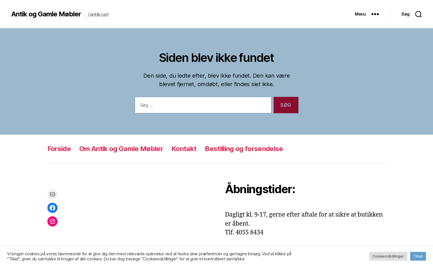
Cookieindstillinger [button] (388, 256)
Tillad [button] (418, 256)
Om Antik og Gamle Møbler (121, 149)
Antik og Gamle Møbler (46, 14)
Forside (59, 149)
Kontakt (184, 149)
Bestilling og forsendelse (244, 149)
